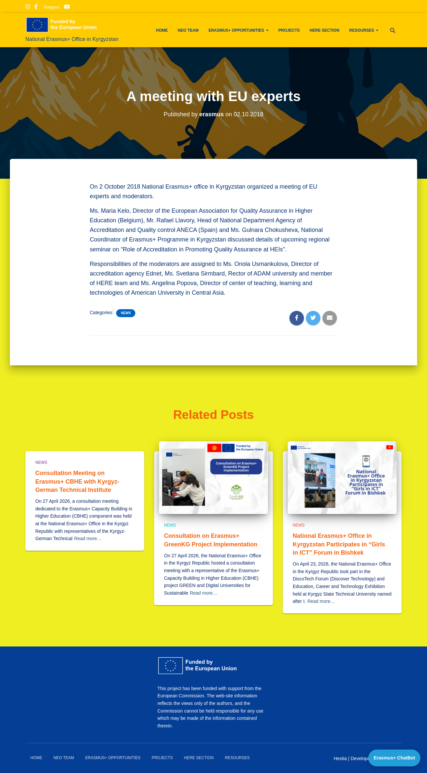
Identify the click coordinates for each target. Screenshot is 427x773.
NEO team (188, 30)
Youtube (67, 7)
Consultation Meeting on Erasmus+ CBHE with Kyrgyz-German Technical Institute (77, 481)
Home (162, 30)
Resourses (363, 30)
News (126, 313)
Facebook (36, 7)
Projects (289, 30)
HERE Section (324, 30)
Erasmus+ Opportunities (239, 30)
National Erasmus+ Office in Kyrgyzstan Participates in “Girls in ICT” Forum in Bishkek (339, 544)
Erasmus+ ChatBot (394, 757)
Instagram (27, 7)
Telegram (50, 7)
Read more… (88, 538)
